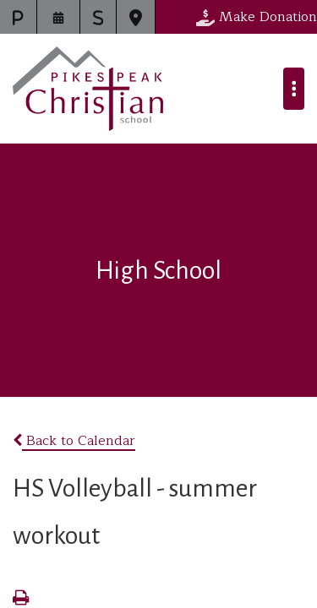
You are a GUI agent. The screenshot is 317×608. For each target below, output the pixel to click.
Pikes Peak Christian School (88, 88)
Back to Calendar (74, 441)
